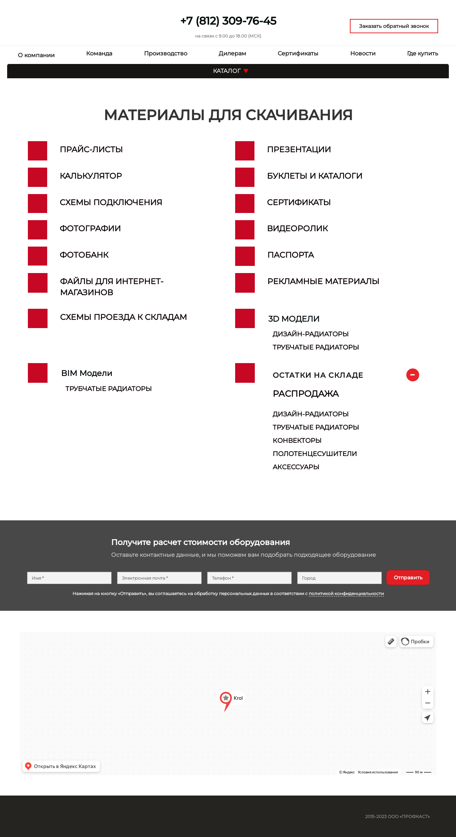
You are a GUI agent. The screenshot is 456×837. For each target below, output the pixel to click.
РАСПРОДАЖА (306, 393)
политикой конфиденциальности (346, 593)
